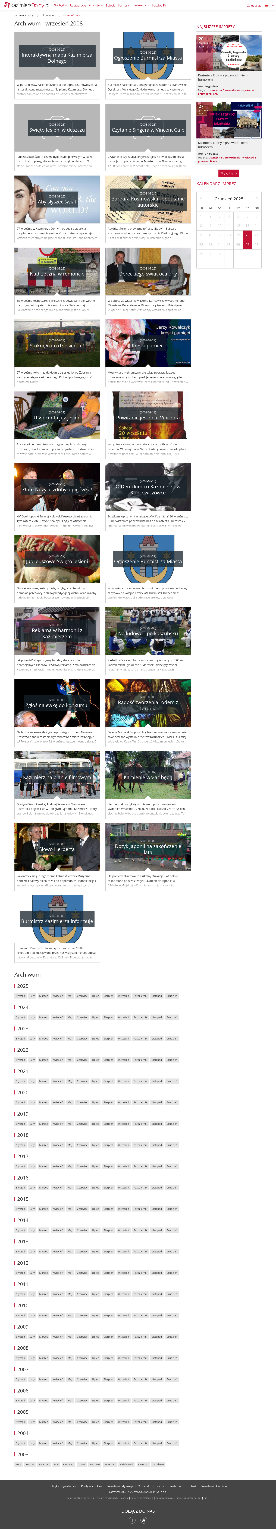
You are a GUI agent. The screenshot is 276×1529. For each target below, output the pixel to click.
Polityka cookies (91, 1486)
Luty (32, 995)
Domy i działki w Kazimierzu (80, 1497)
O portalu (144, 1486)
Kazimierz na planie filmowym (57, 777)
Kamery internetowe (141, 1497)
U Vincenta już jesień (57, 417)
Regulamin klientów (214, 1486)
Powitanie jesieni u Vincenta (148, 417)
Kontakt (191, 1486)
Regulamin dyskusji (120, 1486)
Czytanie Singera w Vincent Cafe (148, 130)
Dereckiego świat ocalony (148, 273)
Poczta (160, 1486)
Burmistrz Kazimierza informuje (57, 921)
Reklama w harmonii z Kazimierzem (57, 633)
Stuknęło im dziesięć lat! (57, 345)
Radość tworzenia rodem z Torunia (148, 705)
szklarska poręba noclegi (189, 1497)
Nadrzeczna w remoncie (57, 273)
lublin (206, 1497)
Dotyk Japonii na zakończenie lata (148, 849)
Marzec (43, 995)
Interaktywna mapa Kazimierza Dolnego (57, 57)
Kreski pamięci (148, 345)
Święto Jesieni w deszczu (57, 130)
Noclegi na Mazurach (107, 1497)
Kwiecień (58, 995)
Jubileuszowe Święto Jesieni (57, 561)
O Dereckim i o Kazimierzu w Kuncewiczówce (148, 489)
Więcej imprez (229, 173)
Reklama (175, 1486)
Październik (140, 995)
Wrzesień (123, 995)
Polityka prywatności (62, 1486)
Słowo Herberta (57, 849)
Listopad (157, 995)
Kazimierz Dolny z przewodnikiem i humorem (223, 77)
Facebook (132, 1520)
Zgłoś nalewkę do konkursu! (57, 705)
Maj (70, 995)
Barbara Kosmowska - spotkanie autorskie (148, 201)
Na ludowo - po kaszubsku (148, 633)
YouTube (143, 1520)
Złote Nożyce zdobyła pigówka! (57, 489)
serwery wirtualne (165, 1497)
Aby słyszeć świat (57, 201)
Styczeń (20, 995)
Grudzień (172, 995)
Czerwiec (82, 995)
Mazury (124, 1497)
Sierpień (109, 995)
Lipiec (95, 995)
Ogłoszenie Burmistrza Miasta (148, 57)
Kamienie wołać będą (148, 777)
